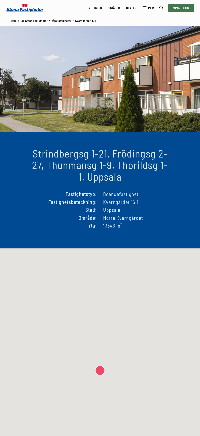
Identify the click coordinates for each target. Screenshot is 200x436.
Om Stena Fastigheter (34, 20)
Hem (14, 20)
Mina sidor (181, 8)
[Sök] (161, 8)
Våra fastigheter (61, 20)
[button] (100, 370)
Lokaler (130, 8)
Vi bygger (95, 8)
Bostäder (113, 8)
